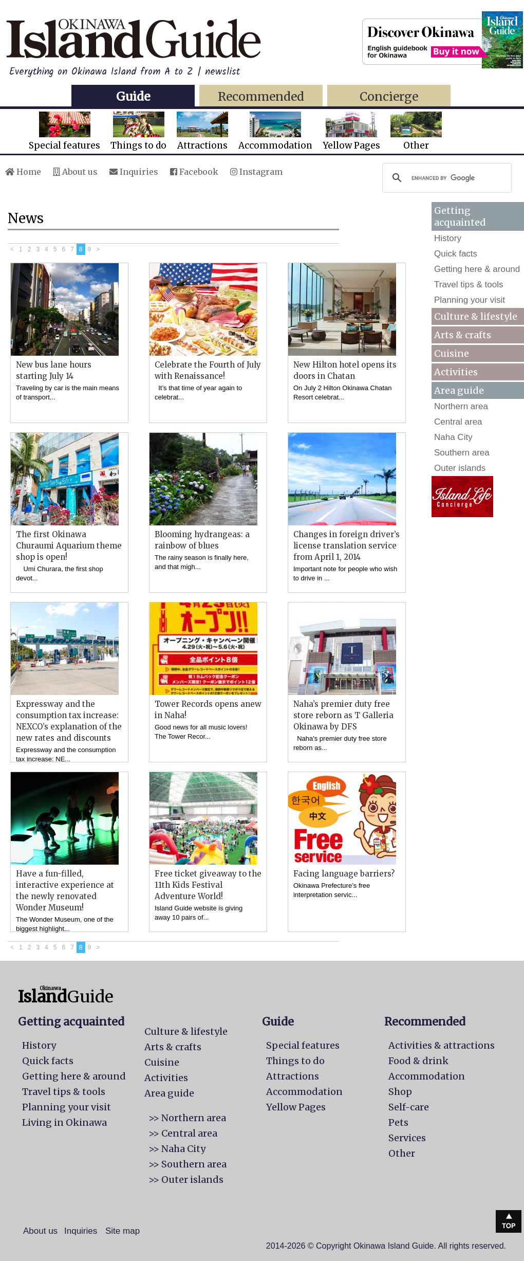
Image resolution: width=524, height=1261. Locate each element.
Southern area (462, 453)
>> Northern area (187, 1118)
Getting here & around (477, 269)
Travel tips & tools (468, 284)
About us (75, 172)
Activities (456, 372)
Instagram (256, 172)
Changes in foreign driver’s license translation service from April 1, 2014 (346, 545)
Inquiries (133, 172)
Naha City (453, 437)
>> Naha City (176, 1149)
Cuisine (451, 353)
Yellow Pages (351, 131)
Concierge (389, 96)
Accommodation (275, 131)
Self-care (408, 1107)
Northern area (461, 406)
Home (23, 172)
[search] (445, 178)
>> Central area (182, 1133)
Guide (133, 96)
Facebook (194, 172)
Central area (458, 422)
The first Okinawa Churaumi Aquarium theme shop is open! (69, 545)
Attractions (202, 131)
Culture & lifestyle (475, 316)
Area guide (169, 1093)
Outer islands (459, 468)
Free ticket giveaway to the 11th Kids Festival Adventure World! (208, 885)
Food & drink (418, 1061)
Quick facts (455, 254)
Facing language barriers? (344, 874)
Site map (122, 1231)
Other (416, 131)
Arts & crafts (462, 335)
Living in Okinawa (64, 1122)
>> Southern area (187, 1164)
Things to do (138, 131)
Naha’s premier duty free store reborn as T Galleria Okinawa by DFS (343, 715)
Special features (64, 131)
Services (407, 1138)
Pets (398, 1122)
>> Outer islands (185, 1179)
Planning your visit (469, 300)
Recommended (261, 96)
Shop (400, 1092)
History (447, 238)
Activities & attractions (441, 1045)
